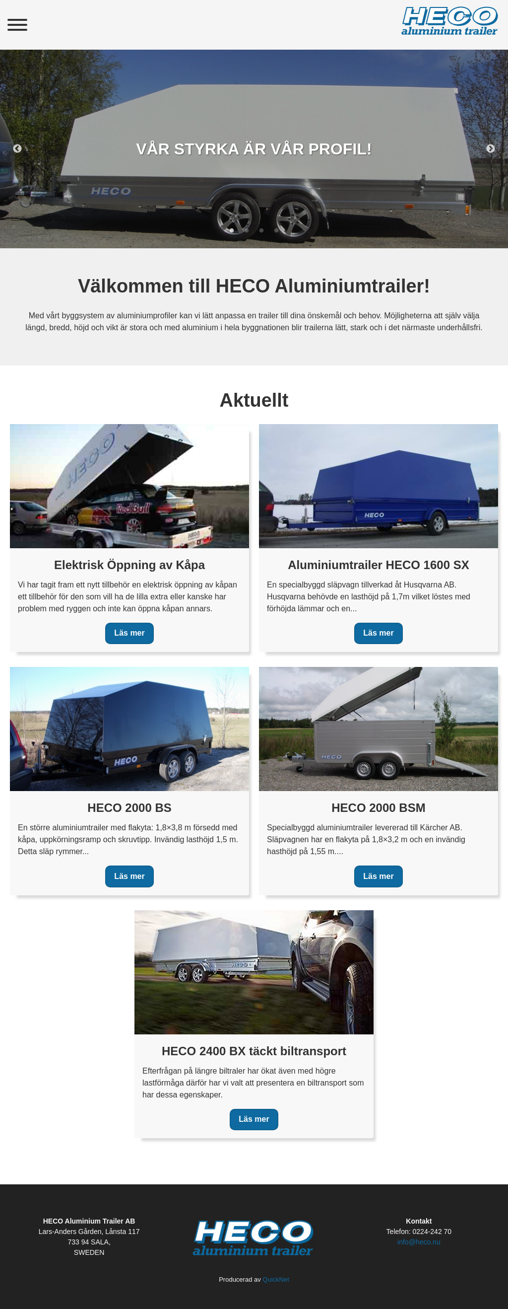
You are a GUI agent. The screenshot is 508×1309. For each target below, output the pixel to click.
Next (491, 149)
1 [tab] (232, 231)
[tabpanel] (254, 149)
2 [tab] (247, 231)
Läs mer (129, 633)
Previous (17, 149)
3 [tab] (261, 231)
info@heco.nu (419, 1242)
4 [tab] (276, 231)
